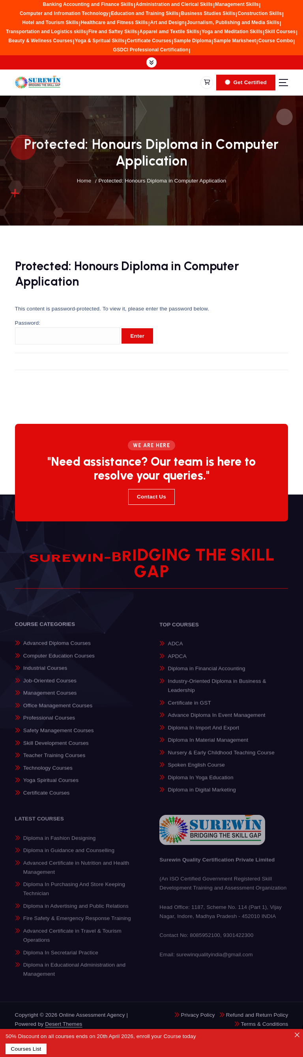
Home (84, 181)
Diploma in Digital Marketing (202, 795)
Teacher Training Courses (54, 760)
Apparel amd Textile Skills (169, 31)
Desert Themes (63, 1024)
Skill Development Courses (56, 747)
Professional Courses (49, 723)
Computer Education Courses (59, 661)
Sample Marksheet (234, 40)
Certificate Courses (149, 40)
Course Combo (275, 40)
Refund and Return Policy (257, 1015)
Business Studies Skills (208, 13)
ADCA (175, 649)
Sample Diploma (192, 40)
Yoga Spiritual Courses (51, 785)
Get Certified (246, 82)
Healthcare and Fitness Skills (114, 22)
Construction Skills (260, 13)
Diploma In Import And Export (203, 733)
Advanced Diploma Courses (57, 648)
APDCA (177, 661)
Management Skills (236, 4)
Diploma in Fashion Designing (59, 843)
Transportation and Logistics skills (46, 31)
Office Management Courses (58, 710)
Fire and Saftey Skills (112, 31)
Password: (67, 333)
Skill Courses (280, 31)
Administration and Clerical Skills (174, 4)
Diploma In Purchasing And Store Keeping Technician (74, 894)
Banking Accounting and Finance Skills (88, 4)
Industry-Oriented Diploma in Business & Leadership (217, 690)
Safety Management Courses (58, 735)
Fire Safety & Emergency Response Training (77, 924)
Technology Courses (48, 772)
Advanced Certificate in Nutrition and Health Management (76, 872)
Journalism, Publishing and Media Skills (233, 22)
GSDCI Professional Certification (151, 50)
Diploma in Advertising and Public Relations (76, 911)
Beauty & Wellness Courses (41, 40)
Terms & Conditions (264, 1024)
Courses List (26, 1049)
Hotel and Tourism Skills (50, 22)
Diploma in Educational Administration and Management (74, 974)
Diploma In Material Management (208, 745)
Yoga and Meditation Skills (232, 31)
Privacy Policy (198, 1015)
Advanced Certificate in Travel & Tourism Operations (72, 940)
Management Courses (50, 698)
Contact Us (151, 497)
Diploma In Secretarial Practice (60, 958)
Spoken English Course (196, 770)
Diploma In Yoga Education (201, 783)
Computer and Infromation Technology (64, 13)
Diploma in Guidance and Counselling (68, 856)
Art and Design (167, 22)
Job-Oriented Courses (50, 685)
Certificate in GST (189, 708)
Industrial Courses (45, 673)
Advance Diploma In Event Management (217, 720)
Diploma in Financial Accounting (206, 674)
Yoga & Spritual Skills (99, 40)
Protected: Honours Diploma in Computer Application (162, 181)
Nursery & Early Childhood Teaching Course (221, 758)
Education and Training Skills (144, 13)
